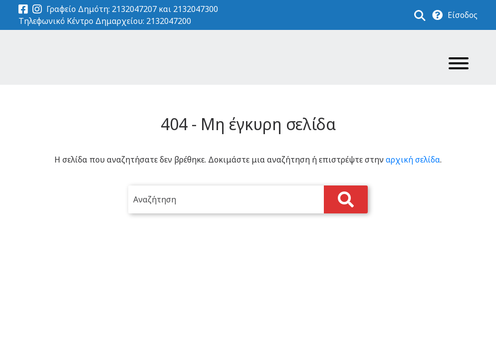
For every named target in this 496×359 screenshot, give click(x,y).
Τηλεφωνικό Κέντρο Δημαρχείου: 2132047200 (104, 20)
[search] (248, 199)
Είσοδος (463, 14)
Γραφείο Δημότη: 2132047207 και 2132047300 (132, 8)
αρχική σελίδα (413, 159)
